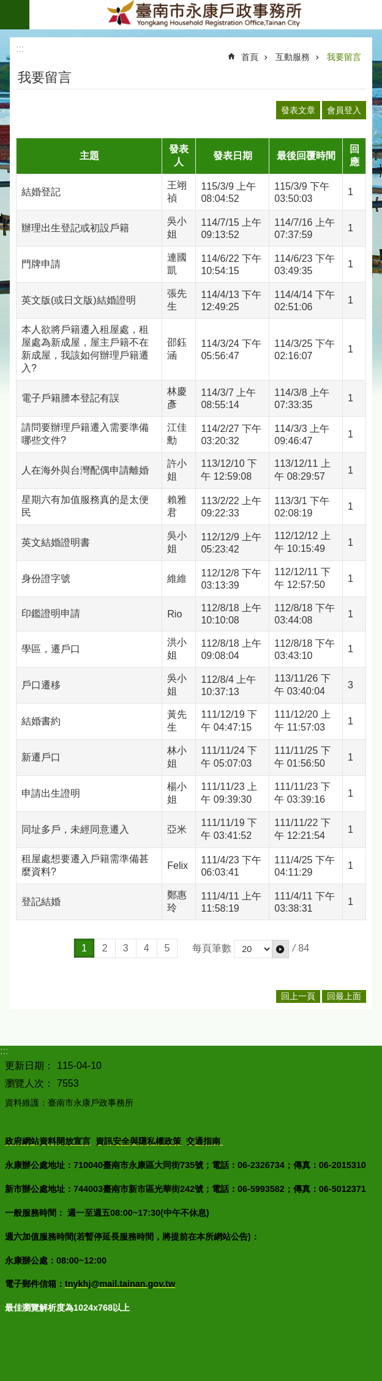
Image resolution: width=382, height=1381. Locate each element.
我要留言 (344, 57)
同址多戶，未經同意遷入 (75, 829)
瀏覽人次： (29, 1083)
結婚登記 (41, 192)
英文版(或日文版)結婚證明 (78, 300)
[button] (280, 949)
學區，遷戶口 (50, 649)
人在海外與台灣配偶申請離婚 (85, 470)
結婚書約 (41, 721)
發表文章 (298, 110)
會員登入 (344, 110)
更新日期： (29, 1065)
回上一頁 (298, 996)
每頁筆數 (211, 948)
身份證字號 (45, 578)
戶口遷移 (41, 685)
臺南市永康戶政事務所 (205, 14)
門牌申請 (41, 264)
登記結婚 (41, 901)
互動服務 (292, 57)
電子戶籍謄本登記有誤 (70, 398)
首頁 (249, 57)
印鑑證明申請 (50, 613)
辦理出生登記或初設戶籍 (75, 228)
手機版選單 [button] (14, 14)
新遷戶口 (41, 757)
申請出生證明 (50, 793)
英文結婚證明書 (55, 542)
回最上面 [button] (344, 996)
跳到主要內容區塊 (6, 6)
